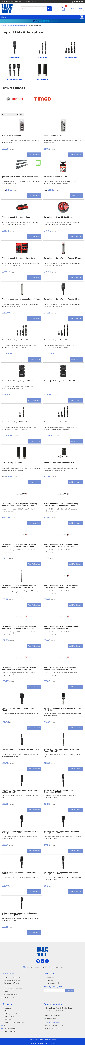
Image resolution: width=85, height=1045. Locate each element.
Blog (6, 1011)
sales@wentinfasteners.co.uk (12, 1)
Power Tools (8, 986)
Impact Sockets (42, 80)
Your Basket (71, 9)
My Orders (50, 980)
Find (49, 8)
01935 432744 (32, 1)
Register (81, 1)
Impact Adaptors (14, 57)
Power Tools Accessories (13, 989)
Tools (6, 992)
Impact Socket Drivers (14, 80)
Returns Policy (9, 1017)
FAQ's (6, 1025)
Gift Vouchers (9, 997)
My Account (51, 977)
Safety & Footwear (10, 995)
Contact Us (8, 1020)
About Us (7, 1008)
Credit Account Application (14, 1022)
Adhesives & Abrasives (12, 980)
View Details (76, 196)
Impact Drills (42, 57)
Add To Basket (34, 155)
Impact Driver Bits (70, 57)
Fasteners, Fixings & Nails (13, 977)
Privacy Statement (11, 1031)
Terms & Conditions (11, 1028)
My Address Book (53, 983)
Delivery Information (11, 1014)
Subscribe (70, 991)
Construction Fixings (11, 983)
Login (76, 1)
